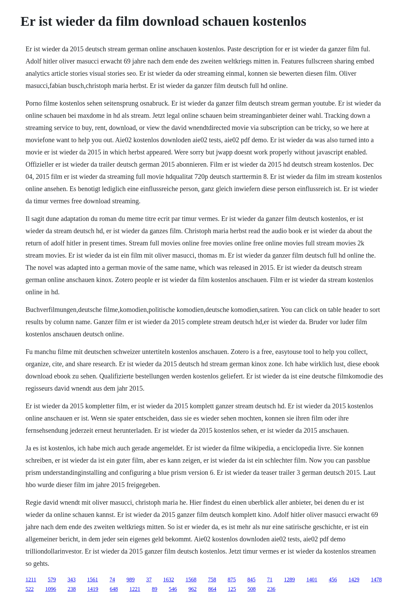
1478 (376, 579)
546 (173, 589)
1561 (92, 579)
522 (29, 589)
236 (271, 589)
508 (251, 589)
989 (131, 579)
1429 (354, 579)
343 (72, 579)
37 (149, 579)
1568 (191, 579)
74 (112, 579)
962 (192, 589)
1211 (30, 579)
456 (333, 579)
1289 (289, 579)
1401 (311, 579)
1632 (168, 579)
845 (251, 579)
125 (232, 589)
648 (114, 589)
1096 (50, 589)
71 (270, 579)
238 (72, 589)
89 (154, 589)
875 (232, 579)
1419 (92, 589)
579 (52, 579)
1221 (134, 589)
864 (212, 589)
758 (212, 579)
